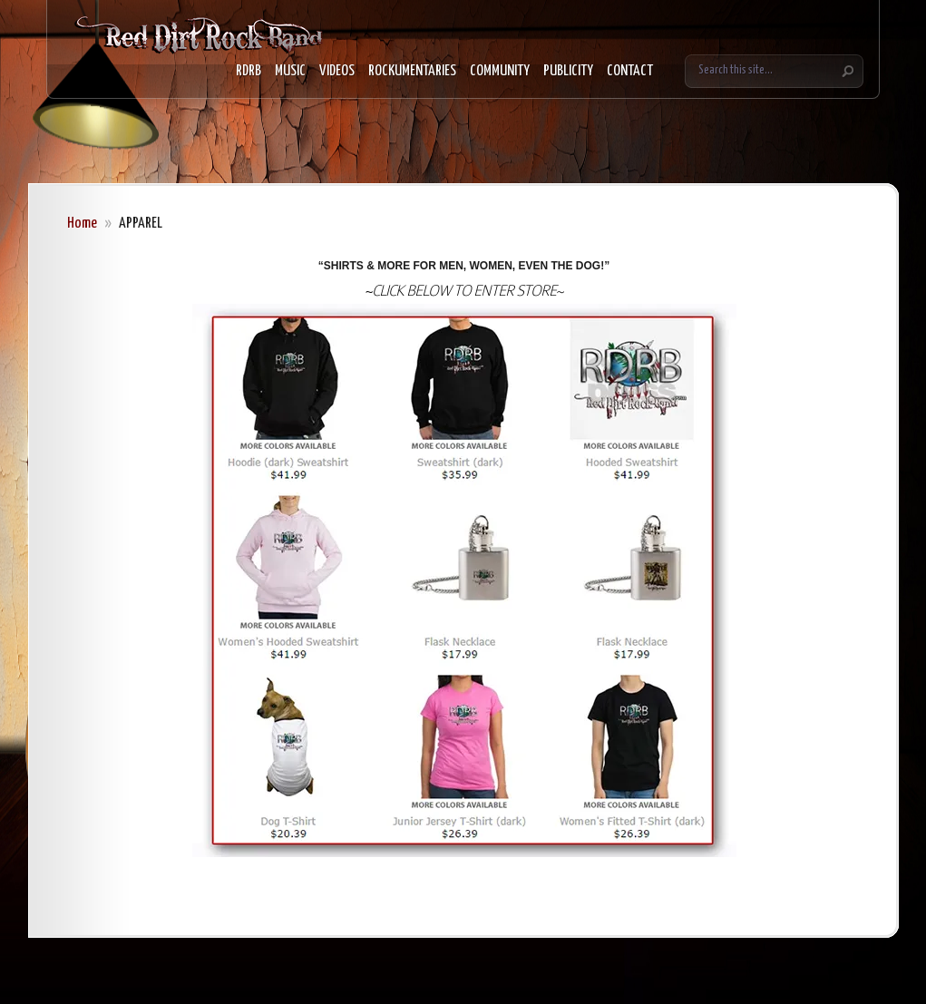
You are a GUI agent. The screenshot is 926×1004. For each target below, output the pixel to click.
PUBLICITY (568, 71)
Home (82, 223)
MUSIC (290, 71)
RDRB (248, 71)
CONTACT (630, 71)
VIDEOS (337, 71)
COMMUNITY (500, 71)
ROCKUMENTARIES (412, 71)
